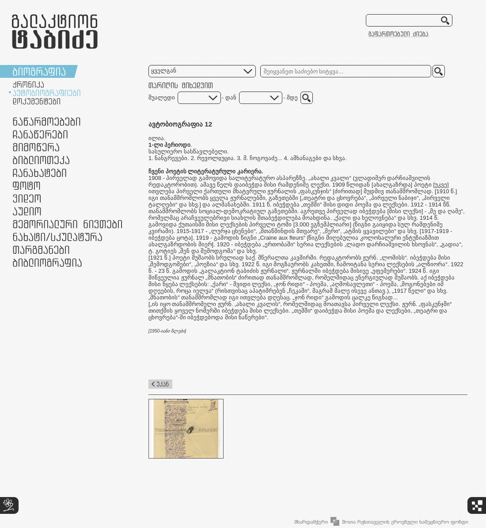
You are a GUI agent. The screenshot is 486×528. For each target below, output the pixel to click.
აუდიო (27, 211)
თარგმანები (41, 249)
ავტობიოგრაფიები (46, 93)
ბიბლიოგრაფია (47, 262)
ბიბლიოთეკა (41, 159)
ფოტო (27, 185)
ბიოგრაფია (39, 71)
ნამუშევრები (57, 236)
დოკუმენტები (36, 101)
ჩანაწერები (40, 134)
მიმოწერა (36, 147)
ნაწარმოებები (46, 121)
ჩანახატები (39, 172)
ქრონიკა (28, 84)
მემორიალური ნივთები (67, 224)
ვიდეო (27, 198)
